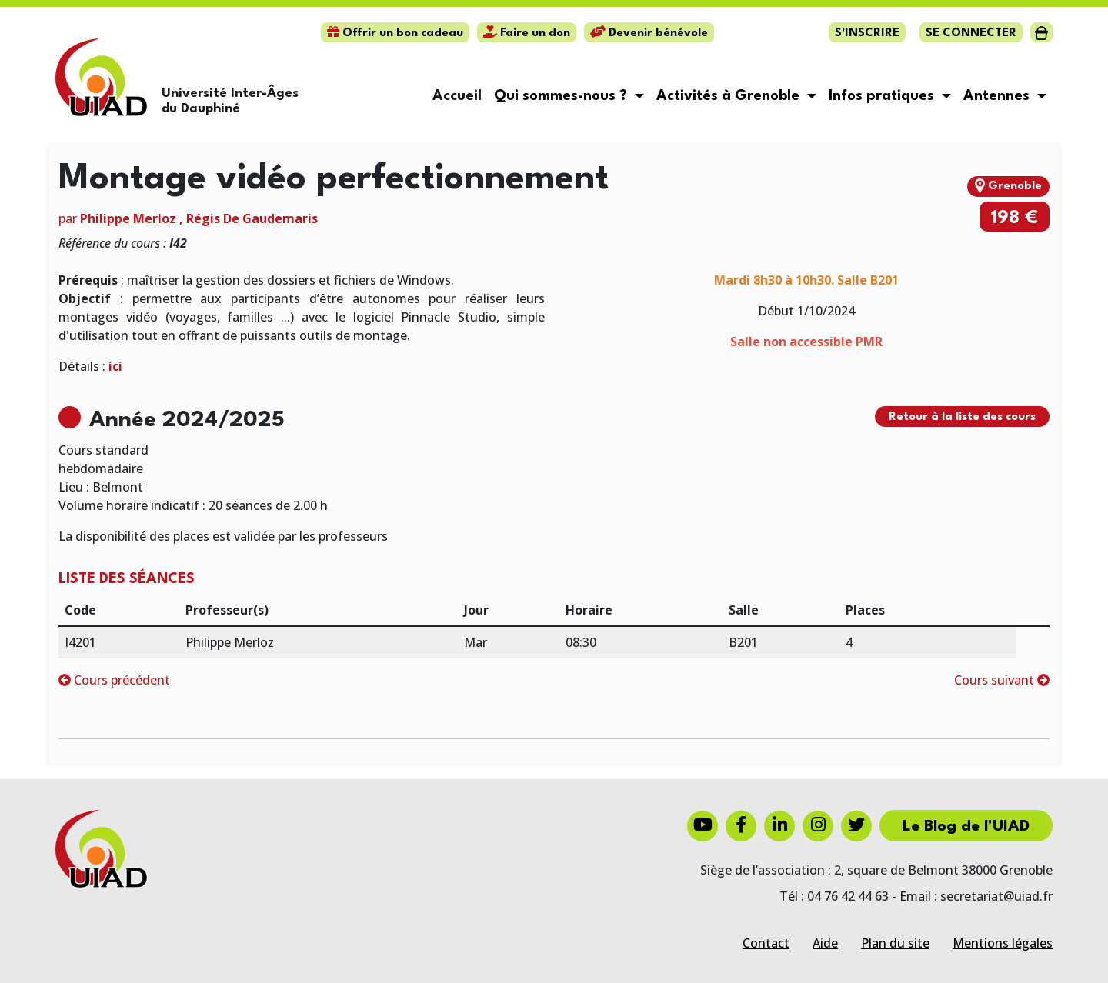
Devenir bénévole (649, 33)
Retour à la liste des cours (962, 417)
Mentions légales (1003, 943)
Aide (825, 943)
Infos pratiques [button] (883, 96)
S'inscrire (867, 33)
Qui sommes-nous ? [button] (562, 96)
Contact (766, 943)
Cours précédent (114, 679)
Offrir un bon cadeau (395, 33)
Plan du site (895, 943)
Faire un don (526, 33)
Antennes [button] (998, 96)
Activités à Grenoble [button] (729, 96)
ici (115, 366)
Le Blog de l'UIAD (966, 827)
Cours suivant (1002, 679)
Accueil (457, 96)
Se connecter (971, 33)
